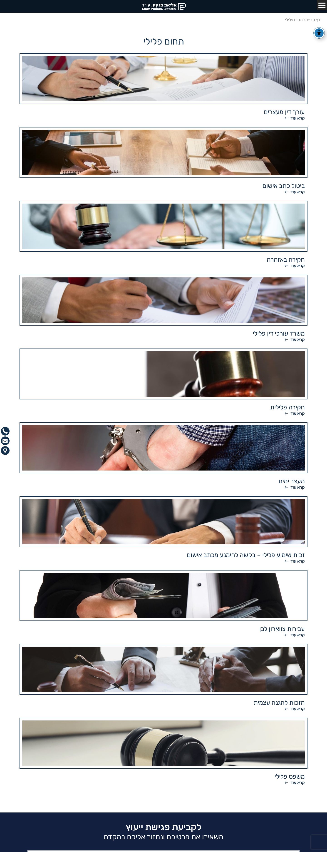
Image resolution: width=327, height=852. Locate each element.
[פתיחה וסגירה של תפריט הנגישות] (319, 32)
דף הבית (313, 19)
